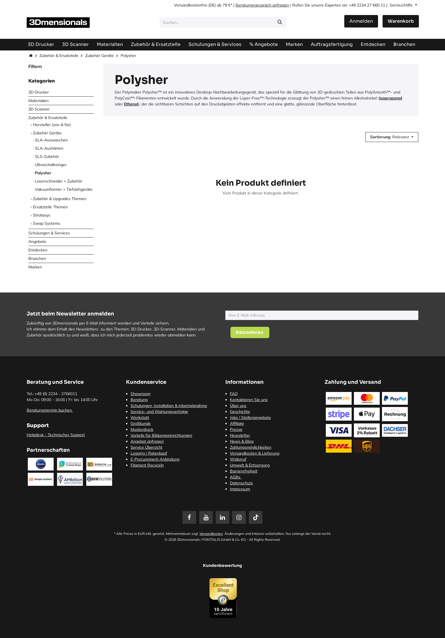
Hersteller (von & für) (52, 124)
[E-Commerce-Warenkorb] (401, 21)
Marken (35, 267)
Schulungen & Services (49, 233)
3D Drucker (38, 92)
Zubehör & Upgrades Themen (59, 198)
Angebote (37, 241)
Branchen (37, 258)
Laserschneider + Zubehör (58, 181)
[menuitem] (332, 44)
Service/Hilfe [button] (402, 5)
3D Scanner (39, 109)
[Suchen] (280, 22)
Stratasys (41, 215)
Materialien (38, 100)
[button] (391, 137)
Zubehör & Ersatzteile (58, 55)
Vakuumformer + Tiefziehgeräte (64, 189)
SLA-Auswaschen (51, 140)
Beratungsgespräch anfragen (262, 5)
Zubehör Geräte (99, 55)
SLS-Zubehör (47, 156)
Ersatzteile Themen (50, 206)
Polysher (43, 172)
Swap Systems (46, 223)
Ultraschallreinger (51, 164)
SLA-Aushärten (49, 148)
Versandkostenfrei (190, 5)
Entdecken (37, 250)
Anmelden (361, 21)
